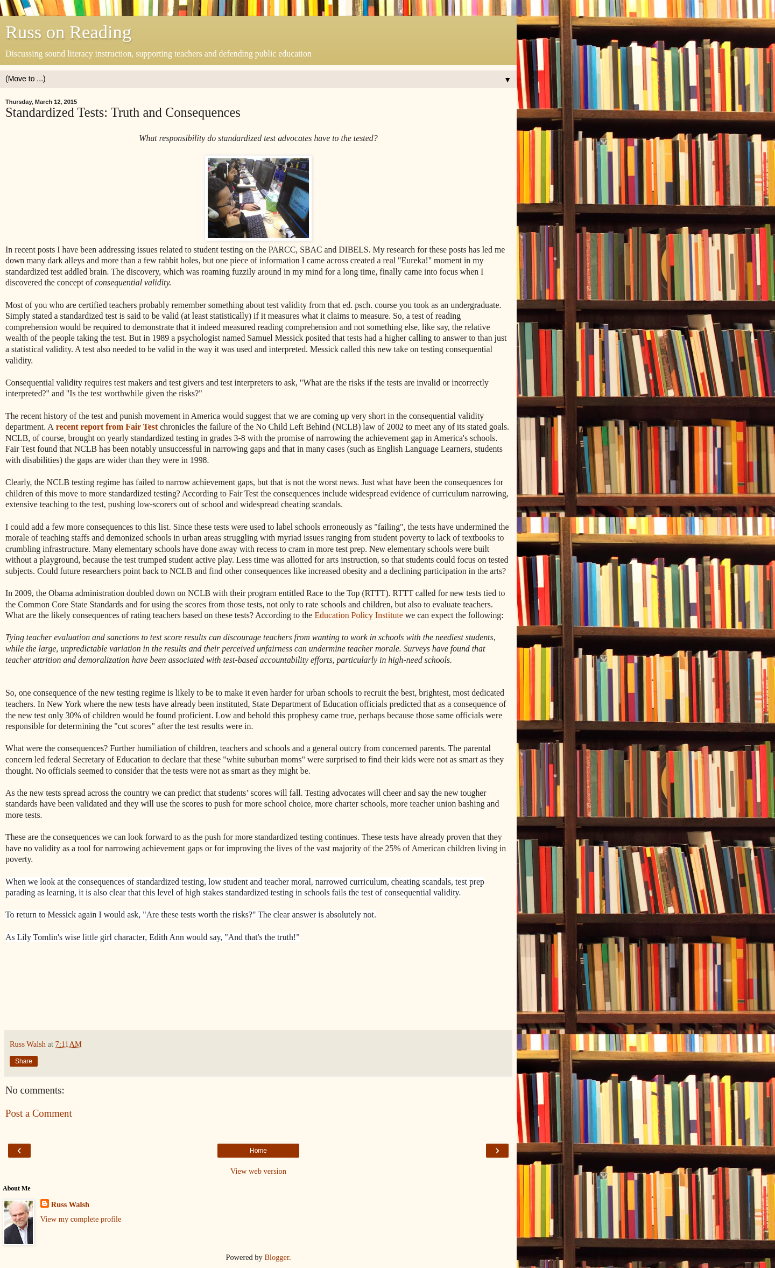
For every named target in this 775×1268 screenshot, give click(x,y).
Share (23, 1061)
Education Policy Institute (358, 615)
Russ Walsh (70, 1204)
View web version (258, 1171)
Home (258, 1150)
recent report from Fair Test (106, 426)
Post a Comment (38, 1113)
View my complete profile (81, 1219)
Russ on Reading (68, 32)
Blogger (276, 1257)
